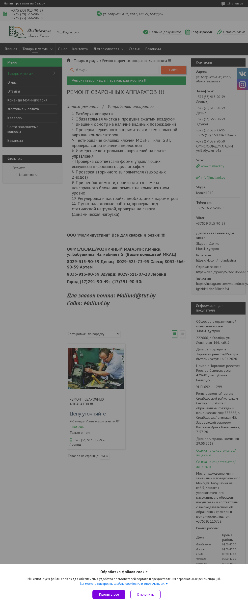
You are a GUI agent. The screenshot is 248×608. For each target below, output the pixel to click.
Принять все (109, 594)
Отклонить (145, 594)
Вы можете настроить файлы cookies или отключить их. (122, 583)
